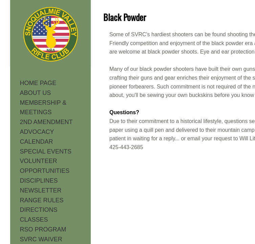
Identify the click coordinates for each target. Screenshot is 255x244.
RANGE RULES (42, 200)
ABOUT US (35, 92)
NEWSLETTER (41, 190)
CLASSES (34, 219)
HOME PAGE (38, 83)
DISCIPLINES (39, 180)
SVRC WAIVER (41, 239)
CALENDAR (36, 141)
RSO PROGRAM (43, 229)
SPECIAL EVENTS (45, 151)
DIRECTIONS (39, 209)
